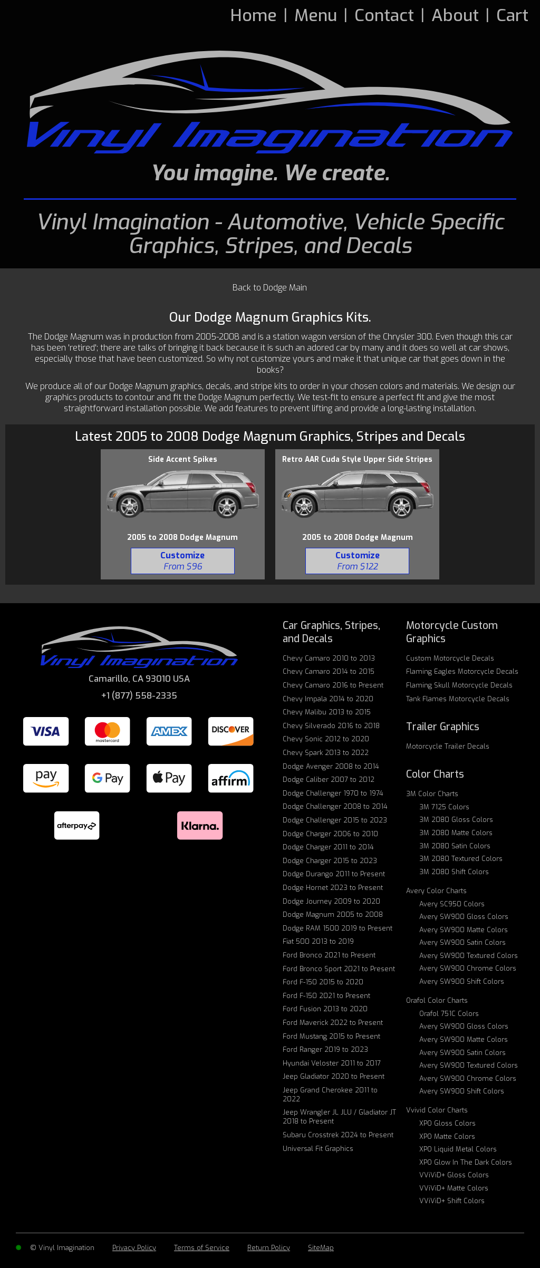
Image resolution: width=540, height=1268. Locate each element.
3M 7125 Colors (444, 806)
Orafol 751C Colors (449, 1013)
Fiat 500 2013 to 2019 (318, 941)
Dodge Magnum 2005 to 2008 (333, 914)
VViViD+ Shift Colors (452, 1200)
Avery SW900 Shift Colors (461, 981)
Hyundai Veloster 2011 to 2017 (332, 1063)
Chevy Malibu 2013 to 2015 (327, 712)
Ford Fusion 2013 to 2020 (325, 1008)
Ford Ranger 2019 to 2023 (325, 1049)
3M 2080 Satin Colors (454, 845)
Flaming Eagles (462, 671)
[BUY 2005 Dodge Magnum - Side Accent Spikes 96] (182, 561)
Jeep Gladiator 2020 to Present (333, 1076)
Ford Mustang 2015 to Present (331, 1036)
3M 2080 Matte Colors (456, 832)
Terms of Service (201, 1247)
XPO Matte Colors (447, 1136)
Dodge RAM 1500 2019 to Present (337, 928)
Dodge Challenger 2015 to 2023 (335, 820)
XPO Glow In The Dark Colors (465, 1162)
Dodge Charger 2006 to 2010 (330, 833)
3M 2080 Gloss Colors (456, 819)
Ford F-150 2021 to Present (326, 995)
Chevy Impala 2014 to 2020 (328, 698)
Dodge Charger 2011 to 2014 (328, 847)
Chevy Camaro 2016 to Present (333, 685)
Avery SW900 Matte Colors (463, 929)
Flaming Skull (459, 685)
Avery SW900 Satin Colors (462, 942)
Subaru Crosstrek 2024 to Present (338, 1134)
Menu (315, 15)
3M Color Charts (432, 793)
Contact (384, 15)
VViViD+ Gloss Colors (454, 1174)
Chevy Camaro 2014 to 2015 (328, 671)
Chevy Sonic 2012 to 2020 (326, 738)
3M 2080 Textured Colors (461, 858)
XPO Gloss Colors (447, 1123)
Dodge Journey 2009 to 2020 (331, 901)
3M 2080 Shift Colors (454, 871)
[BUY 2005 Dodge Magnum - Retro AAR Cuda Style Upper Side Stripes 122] (357, 561)
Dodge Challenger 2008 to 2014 (335, 806)
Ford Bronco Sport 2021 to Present (339, 968)
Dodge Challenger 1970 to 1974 (333, 793)
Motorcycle (447, 746)
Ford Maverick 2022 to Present (333, 1022)
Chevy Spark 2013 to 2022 (326, 752)
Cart (512, 15)
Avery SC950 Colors (452, 903)
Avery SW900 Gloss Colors (463, 916)
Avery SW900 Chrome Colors (467, 968)
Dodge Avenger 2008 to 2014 (331, 766)
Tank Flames (457, 698)
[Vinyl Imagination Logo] (270, 102)
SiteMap (321, 1247)
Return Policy (268, 1247)
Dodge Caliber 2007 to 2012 (328, 779)
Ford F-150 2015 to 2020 (323, 981)
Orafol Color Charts (437, 1000)
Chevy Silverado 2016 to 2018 (331, 725)
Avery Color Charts (436, 890)
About (455, 15)
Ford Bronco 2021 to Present (329, 955)
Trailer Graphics (442, 726)
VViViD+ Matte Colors (453, 1188)
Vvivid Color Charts (437, 1110)
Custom (450, 658)
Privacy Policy (134, 1247)
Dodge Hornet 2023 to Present (333, 887)
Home (253, 15)
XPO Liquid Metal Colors (458, 1149)
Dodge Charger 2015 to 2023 (330, 860)
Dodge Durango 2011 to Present (334, 873)
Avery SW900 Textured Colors (468, 955)
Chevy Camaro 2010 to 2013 (329, 658)
